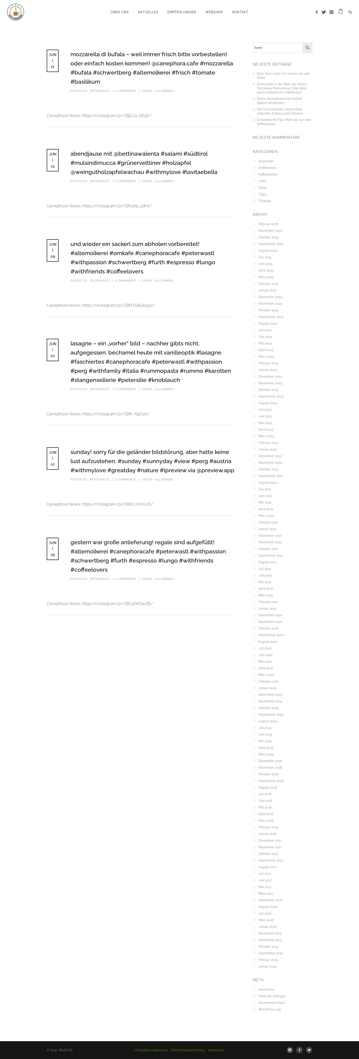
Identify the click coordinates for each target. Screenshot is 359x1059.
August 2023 (267, 403)
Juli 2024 (265, 330)
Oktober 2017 (268, 854)
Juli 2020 (265, 648)
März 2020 (266, 675)
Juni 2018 (265, 801)
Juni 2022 (265, 496)
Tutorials (264, 201)
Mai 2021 (264, 582)
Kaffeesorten (267, 174)
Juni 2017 (265, 880)
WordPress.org (269, 1009)
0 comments (125, 91)
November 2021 (270, 542)
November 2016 (270, 900)
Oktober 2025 (268, 237)
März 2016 (266, 920)
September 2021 (270, 555)
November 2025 (270, 230)
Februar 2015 (268, 960)
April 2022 (265, 509)
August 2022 (267, 482)
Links (262, 181)
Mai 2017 (264, 887)
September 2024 (270, 317)
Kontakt (240, 12)
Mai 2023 (265, 423)
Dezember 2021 (270, 535)
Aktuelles (148, 12)
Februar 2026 (268, 224)
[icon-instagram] (332, 12)
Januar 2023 (267, 449)
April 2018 (265, 814)
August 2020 (267, 641)
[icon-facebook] (318, 12)
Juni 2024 (265, 337)
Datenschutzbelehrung (188, 1050)
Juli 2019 (264, 728)
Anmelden (266, 989)
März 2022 (266, 515)
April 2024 (265, 350)
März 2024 (266, 356)
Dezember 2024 (270, 297)
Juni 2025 (265, 264)
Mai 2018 (265, 807)
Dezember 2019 (270, 694)
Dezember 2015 (270, 933)
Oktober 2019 (268, 708)
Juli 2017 (264, 873)
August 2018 (267, 787)
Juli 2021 (264, 569)
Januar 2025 (267, 290)
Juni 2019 (265, 734)
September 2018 (270, 781)
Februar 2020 (268, 681)
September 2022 (270, 476)
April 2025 (265, 270)
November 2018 (270, 767)
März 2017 (265, 893)
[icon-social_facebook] (300, 1050)
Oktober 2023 (268, 390)
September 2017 (270, 860)
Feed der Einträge (272, 996)
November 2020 (270, 622)
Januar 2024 (267, 370)
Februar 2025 (268, 283)
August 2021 (267, 562)
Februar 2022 (268, 522)
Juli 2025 (265, 257)
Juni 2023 (265, 416)
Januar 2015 (267, 966)
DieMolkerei (267, 168)
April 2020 (266, 668)
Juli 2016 (264, 913)
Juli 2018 (264, 794)
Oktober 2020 (268, 628)
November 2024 (270, 303)
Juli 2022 (264, 489)
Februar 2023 (268, 443)
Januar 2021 (267, 608)
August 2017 (267, 867)
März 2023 (266, 436)
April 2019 (265, 748)
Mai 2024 (265, 343)
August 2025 (267, 250)
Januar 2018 (267, 834)
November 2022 (270, 462)
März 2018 (266, 820)
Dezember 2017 (270, 840)
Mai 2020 (265, 661)
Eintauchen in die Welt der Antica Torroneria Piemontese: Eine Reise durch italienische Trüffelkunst (282, 88)
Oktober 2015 (268, 946)
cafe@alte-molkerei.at (150, 1050)
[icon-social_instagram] (291, 1050)
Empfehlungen (181, 12)
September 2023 (270, 396)
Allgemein (163, 91)
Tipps (262, 194)
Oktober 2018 (268, 774)
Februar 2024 (268, 363)
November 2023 (270, 383)
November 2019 (270, 701)
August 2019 (267, 721)
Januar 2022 (267, 529)
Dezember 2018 (270, 761)
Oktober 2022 (268, 469)
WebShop (214, 12)
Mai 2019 (265, 741)
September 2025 (270, 244)
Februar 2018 (268, 827)
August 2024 (267, 323)
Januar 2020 (267, 688)
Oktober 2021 (268, 549)
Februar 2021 (268, 602)
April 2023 (265, 429)
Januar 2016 (267, 926)
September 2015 (270, 953)
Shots (262, 187)
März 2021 (265, 595)
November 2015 (270, 940)
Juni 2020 (265, 655)
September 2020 (271, 635)
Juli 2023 (264, 409)
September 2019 (270, 714)
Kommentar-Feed (271, 1003)
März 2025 (266, 277)
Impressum (216, 1050)
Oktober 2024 (268, 310)
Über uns (120, 12)
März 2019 (266, 754)
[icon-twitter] (325, 12)
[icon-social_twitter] (309, 1050)
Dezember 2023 (270, 376)
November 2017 (270, 847)
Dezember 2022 (270, 456)
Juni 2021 (265, 575)
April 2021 (265, 588)
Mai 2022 (265, 502)
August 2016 (267, 907)
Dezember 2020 (270, 615)
